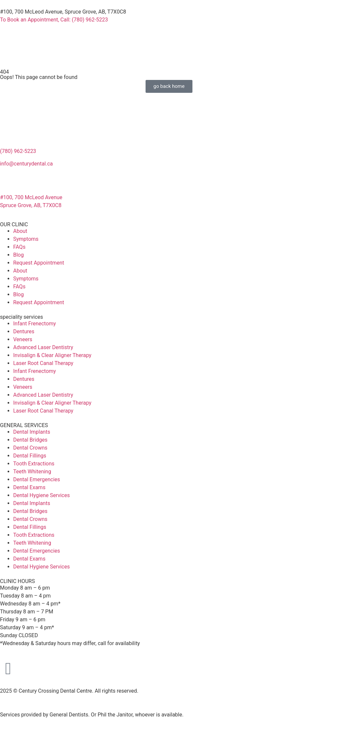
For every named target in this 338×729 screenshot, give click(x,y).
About (20, 231)
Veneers (22, 339)
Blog (18, 255)
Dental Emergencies (36, 479)
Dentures (23, 331)
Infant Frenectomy (34, 323)
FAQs (19, 247)
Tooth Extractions (33, 463)
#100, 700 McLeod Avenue (31, 197)
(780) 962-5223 (18, 151)
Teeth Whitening (32, 471)
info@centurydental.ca (26, 164)
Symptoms (26, 239)
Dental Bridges (30, 440)
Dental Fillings (29, 456)
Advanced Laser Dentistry (43, 347)
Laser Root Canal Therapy (43, 363)
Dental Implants (31, 432)
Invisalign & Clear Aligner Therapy (52, 355)
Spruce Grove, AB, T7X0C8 (30, 205)
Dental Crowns (30, 448)
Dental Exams (29, 487)
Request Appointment (38, 263)
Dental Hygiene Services (41, 495)
